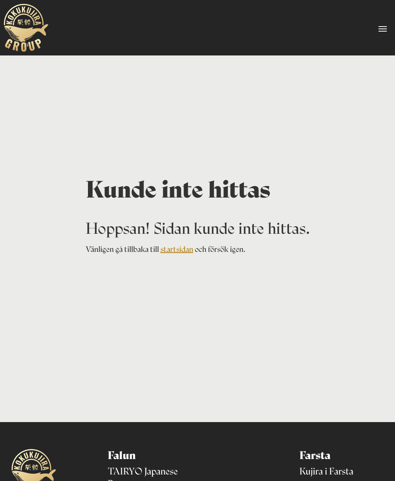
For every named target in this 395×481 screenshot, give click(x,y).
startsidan (176, 249)
